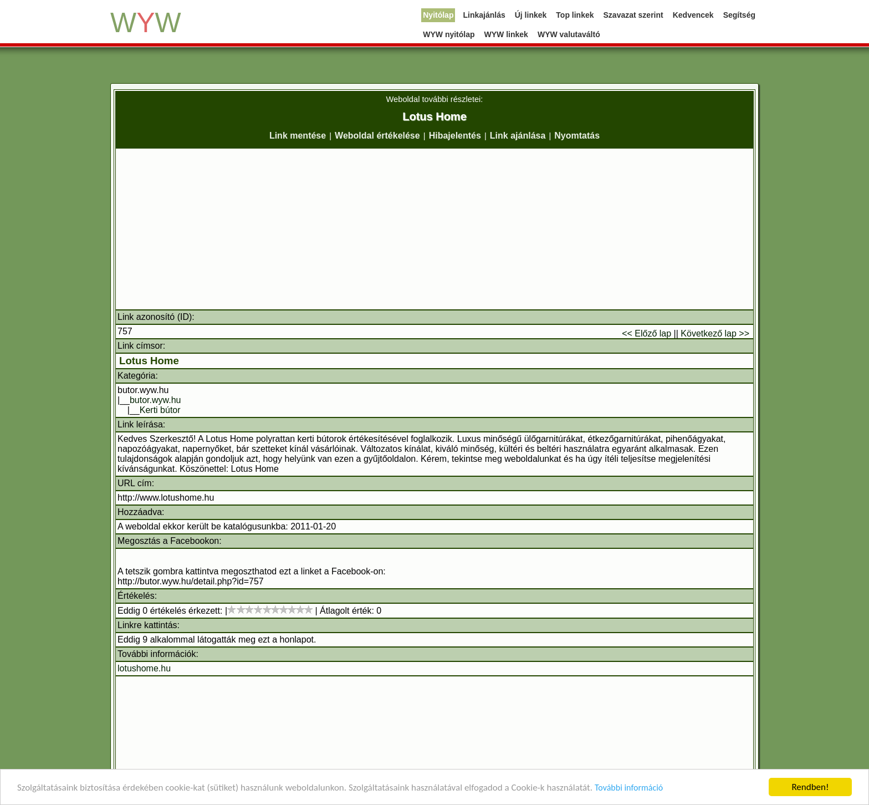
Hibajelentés (455, 135)
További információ (629, 787)
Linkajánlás (484, 15)
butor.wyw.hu (155, 400)
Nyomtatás (577, 135)
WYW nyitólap (448, 34)
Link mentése (297, 135)
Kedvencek (693, 15)
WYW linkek (506, 34)
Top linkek (575, 15)
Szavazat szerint (633, 15)
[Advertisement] (434, 229)
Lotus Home (149, 360)
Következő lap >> (715, 333)
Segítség (739, 15)
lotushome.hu (144, 668)
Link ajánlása (518, 135)
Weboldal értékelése (377, 135)
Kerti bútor (160, 410)
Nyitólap (438, 15)
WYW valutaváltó (569, 34)
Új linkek (531, 15)
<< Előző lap (646, 333)
